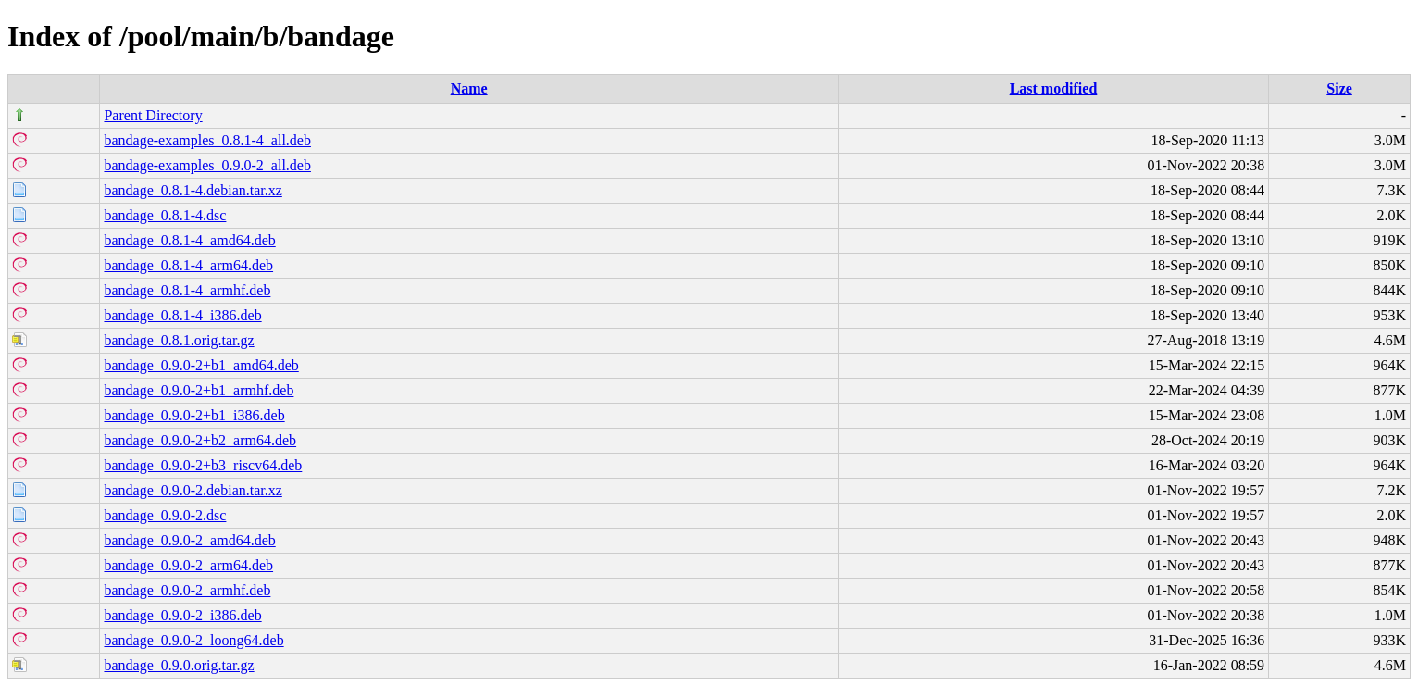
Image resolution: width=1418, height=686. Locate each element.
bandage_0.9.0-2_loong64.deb (193, 640)
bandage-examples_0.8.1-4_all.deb (207, 140)
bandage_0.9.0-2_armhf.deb (187, 590)
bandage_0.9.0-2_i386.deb (182, 615)
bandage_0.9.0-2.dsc (165, 515)
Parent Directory (153, 115)
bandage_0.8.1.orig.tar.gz (179, 340)
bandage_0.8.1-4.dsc (165, 215)
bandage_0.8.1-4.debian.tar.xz (192, 190)
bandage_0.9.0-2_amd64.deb (189, 540)
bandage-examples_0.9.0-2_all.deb (207, 165)
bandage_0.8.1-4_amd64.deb (189, 240)
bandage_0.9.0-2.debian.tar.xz (192, 490)
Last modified (1054, 88)
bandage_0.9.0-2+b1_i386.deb (194, 415)
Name (469, 88)
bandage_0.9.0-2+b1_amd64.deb (201, 365)
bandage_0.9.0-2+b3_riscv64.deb (203, 465)
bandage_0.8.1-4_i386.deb (182, 315)
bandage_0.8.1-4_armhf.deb (187, 290)
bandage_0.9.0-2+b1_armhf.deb (198, 390)
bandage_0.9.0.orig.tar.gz (179, 665)
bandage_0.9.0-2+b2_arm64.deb (200, 440)
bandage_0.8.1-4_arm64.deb (188, 265)
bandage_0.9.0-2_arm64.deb (188, 565)
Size (1339, 88)
